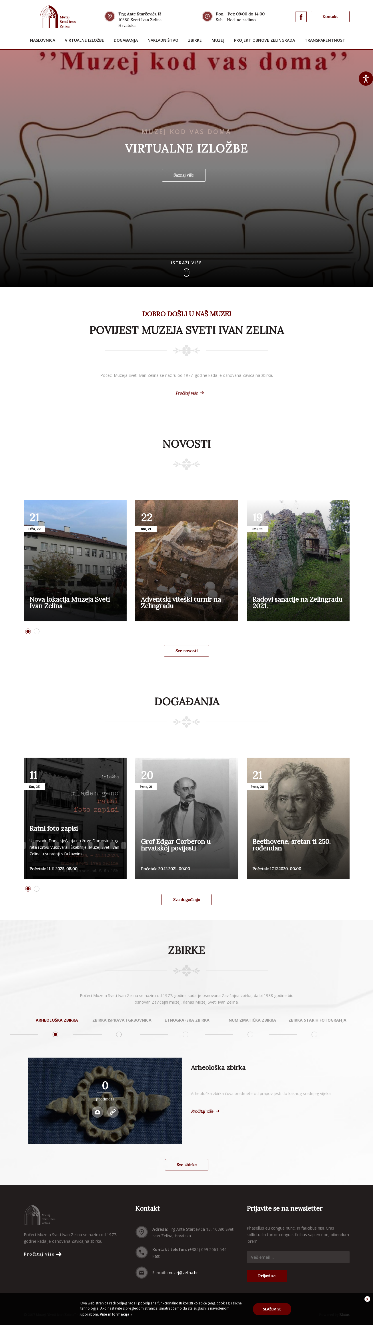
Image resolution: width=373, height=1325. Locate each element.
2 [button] (36, 631)
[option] (75, 560)
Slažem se (272, 1309)
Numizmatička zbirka (252, 1020)
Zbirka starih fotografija (317, 1020)
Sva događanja (186, 899)
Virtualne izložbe (84, 40)
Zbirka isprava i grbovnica (121, 1020)
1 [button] (28, 631)
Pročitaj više (186, 393)
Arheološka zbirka (57, 1020)
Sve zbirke (187, 1164)
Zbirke (195, 40)
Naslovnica (42, 40)
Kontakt (330, 16)
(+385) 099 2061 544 (207, 1249)
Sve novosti (186, 650)
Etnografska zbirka (187, 1020)
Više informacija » (116, 1314)
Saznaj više (183, 175)
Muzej (218, 40)
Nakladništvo (162, 40)
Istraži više (186, 262)
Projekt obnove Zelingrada (264, 40)
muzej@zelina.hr (182, 1272)
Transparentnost (325, 40)
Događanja (126, 40)
